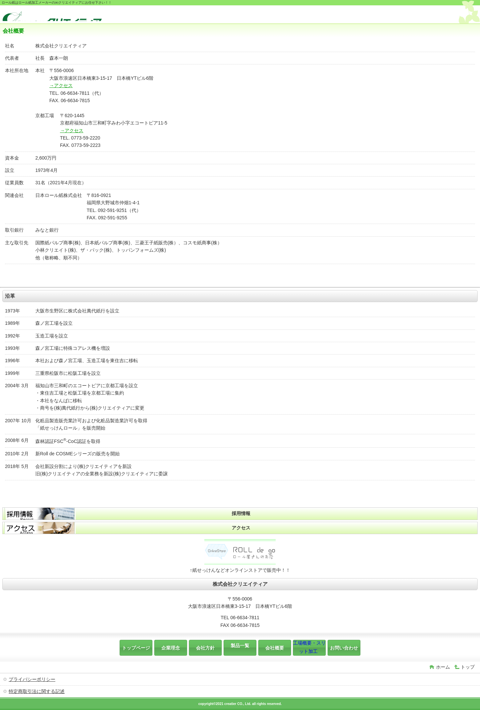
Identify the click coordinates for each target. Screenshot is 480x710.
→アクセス (61, 85)
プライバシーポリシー (32, 679)
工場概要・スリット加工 (309, 647)
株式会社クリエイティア (53, 15)
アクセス (241, 527)
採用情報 (241, 513)
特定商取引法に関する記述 (37, 691)
